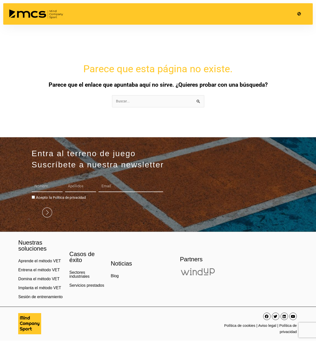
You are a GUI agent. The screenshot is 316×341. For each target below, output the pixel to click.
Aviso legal (267, 326)
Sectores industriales (79, 275)
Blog (115, 276)
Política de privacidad (71, 198)
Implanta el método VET (39, 288)
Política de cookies (239, 326)
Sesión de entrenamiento (40, 297)
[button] (299, 13)
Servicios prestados (86, 286)
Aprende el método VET (39, 261)
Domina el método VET (38, 279)
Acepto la (62, 198)
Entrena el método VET (39, 270)
